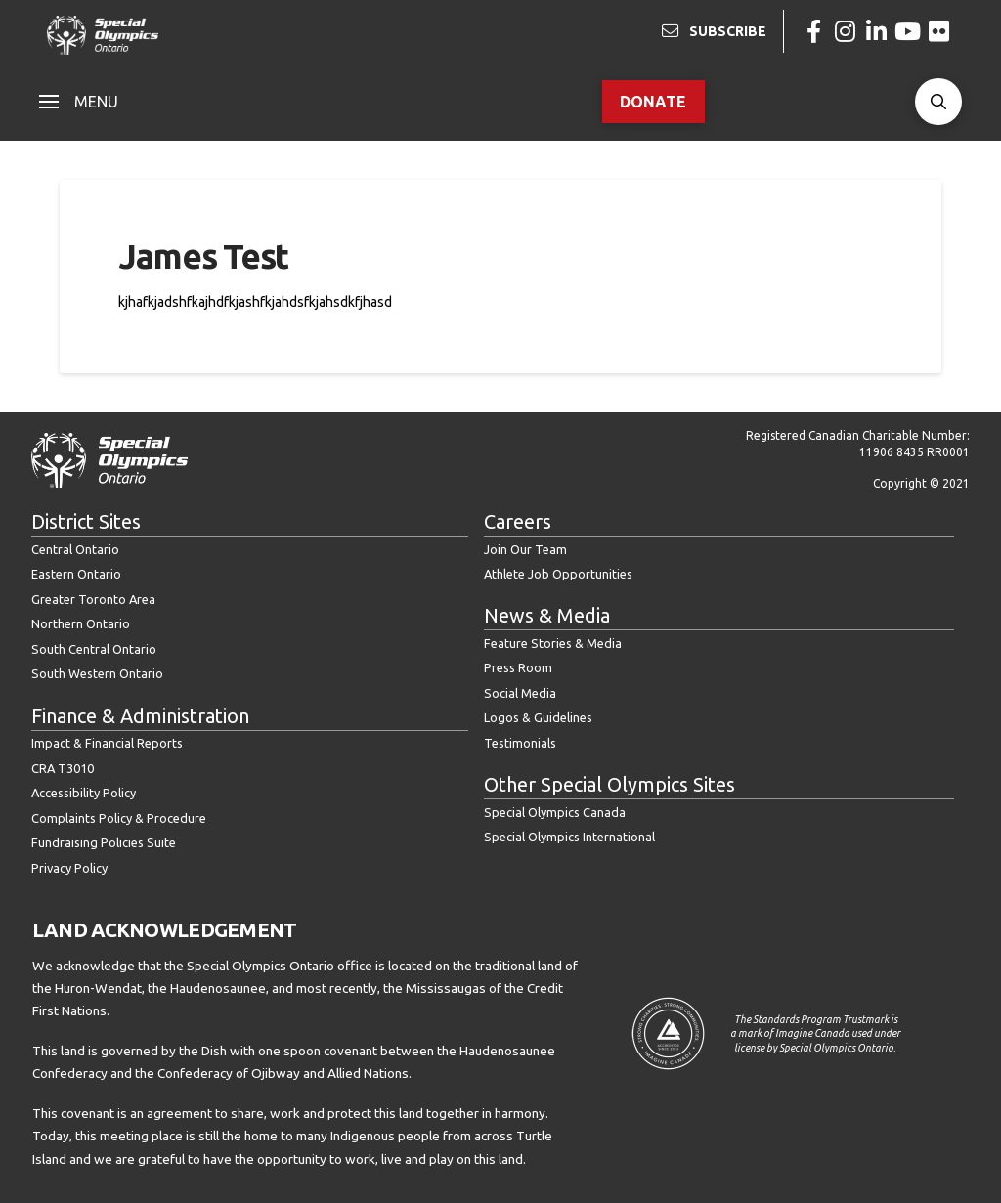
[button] (78, 101)
